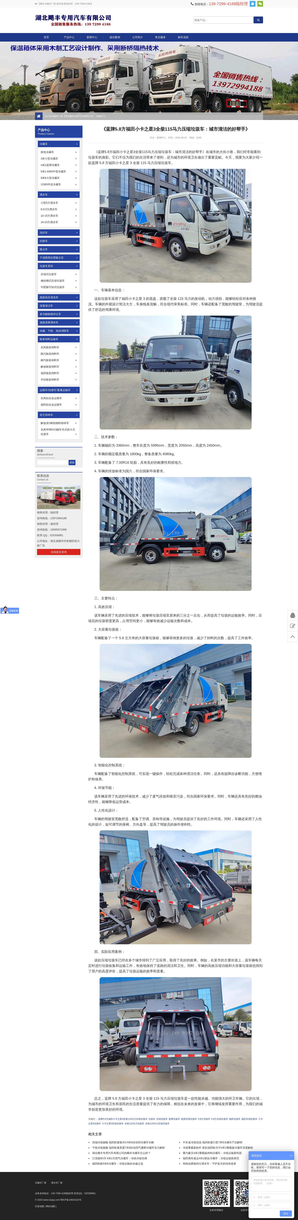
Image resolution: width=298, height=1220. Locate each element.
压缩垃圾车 (162, 1119)
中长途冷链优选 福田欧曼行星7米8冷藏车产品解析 (212, 1142)
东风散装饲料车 (59, 347)
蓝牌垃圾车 (174, 1119)
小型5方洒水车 (59, 203)
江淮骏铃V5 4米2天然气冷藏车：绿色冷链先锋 (119, 1158)
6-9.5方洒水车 (59, 209)
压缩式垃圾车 (59, 274)
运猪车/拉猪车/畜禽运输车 (59, 390)
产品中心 (69, 39)
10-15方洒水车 (59, 215)
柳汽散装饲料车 (59, 360)
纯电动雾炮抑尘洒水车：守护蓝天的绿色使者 (209, 1163)
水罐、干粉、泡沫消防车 (59, 330)
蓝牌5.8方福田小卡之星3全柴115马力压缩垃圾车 (122, 1119)
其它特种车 (59, 415)
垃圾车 (151, 1119)
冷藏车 (59, 144)
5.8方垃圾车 (204, 1119)
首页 (46, 37)
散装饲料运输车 (59, 339)
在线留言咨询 (59, 552)
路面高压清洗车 (59, 297)
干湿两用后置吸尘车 (59, 257)
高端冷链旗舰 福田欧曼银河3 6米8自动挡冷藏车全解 (123, 1142)
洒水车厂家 (57, 1182)
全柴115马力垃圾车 (134, 1123)
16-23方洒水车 (59, 222)
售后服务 (160, 37)
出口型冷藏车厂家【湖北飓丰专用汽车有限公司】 (73, 20)
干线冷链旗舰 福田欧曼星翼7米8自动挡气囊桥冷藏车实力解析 (128, 1147)
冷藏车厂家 (40, 1182)
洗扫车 (59, 232)
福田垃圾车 (234, 1119)
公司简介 (137, 37)
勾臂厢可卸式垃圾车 (59, 287)
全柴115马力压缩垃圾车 (157, 1123)
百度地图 (39, 1206)
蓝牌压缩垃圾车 (189, 1119)
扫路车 (59, 241)
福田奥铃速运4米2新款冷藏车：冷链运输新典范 (211, 1158)
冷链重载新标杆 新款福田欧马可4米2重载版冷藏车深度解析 (218, 1147)
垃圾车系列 (59, 266)
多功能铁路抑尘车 (59, 314)
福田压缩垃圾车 (249, 1119)
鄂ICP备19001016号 (70, 1200)
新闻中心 (92, 37)
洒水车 (59, 194)
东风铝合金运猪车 (59, 398)
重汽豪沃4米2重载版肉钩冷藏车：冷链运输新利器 (212, 1152)
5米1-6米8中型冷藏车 (59, 171)
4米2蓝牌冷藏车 (59, 165)
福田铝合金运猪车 (59, 404)
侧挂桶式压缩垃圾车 (59, 280)
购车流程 (183, 37)
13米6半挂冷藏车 (59, 184)
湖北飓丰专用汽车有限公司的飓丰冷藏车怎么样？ (121, 1152)
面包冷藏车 (59, 152)
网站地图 (50, 1206)
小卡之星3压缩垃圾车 (113, 1123)
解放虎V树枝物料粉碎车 (59, 423)
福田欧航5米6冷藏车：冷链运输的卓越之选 (117, 1163)
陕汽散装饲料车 (59, 353)
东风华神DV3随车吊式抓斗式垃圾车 (59, 432)
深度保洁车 (59, 305)
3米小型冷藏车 (59, 158)
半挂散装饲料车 (59, 379)
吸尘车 (59, 249)
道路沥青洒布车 (59, 322)
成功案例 (114, 37)
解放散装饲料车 (59, 366)
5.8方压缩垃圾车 (219, 1119)
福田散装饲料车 (59, 373)
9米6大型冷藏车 (59, 178)
